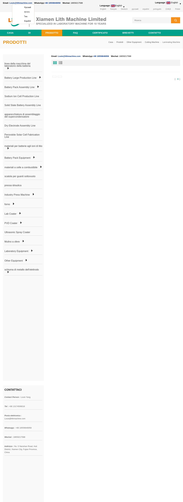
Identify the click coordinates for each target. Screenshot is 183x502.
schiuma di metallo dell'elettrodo (22, 269)
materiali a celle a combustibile (21, 167)
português (157, 9)
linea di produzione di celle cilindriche (55, 403)
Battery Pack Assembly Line (20, 87)
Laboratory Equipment (16, 251)
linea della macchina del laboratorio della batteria (18, 64)
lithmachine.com (70, 496)
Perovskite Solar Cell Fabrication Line (22, 136)
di (29, 32)
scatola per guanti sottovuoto (20, 176)
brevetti (128, 32)
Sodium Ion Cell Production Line (22, 96)
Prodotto (51, 32)
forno (7, 204)
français (113, 9)
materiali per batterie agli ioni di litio (23, 146)
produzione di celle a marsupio (52, 392)
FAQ (75, 32)
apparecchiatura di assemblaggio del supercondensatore (22, 115)
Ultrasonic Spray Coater (17, 232)
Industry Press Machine (17, 195)
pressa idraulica (13, 185)
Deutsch (124, 9)
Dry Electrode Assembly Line (20, 125)
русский (135, 9)
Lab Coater (10, 214)
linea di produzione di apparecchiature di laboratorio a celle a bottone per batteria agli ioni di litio (108, 410)
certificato (100, 32)
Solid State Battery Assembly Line (23, 105)
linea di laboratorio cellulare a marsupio (56, 397)
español (146, 9)
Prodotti (119, 42)
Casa (10, 32)
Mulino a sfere (12, 241)
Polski (177, 9)
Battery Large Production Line (21, 78)
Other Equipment (134, 42)
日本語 (168, 9)
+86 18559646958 (52, 3)
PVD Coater (11, 223)
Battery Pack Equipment (18, 158)
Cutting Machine (152, 42)
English (103, 9)
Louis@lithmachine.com (15, 315)
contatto (154, 32)
